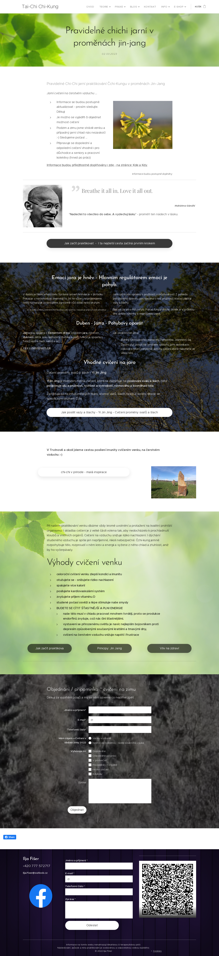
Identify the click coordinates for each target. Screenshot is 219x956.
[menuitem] (96, 7)
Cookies (157, 951)
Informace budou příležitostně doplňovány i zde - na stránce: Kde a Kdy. (97, 165)
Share (10, 837)
